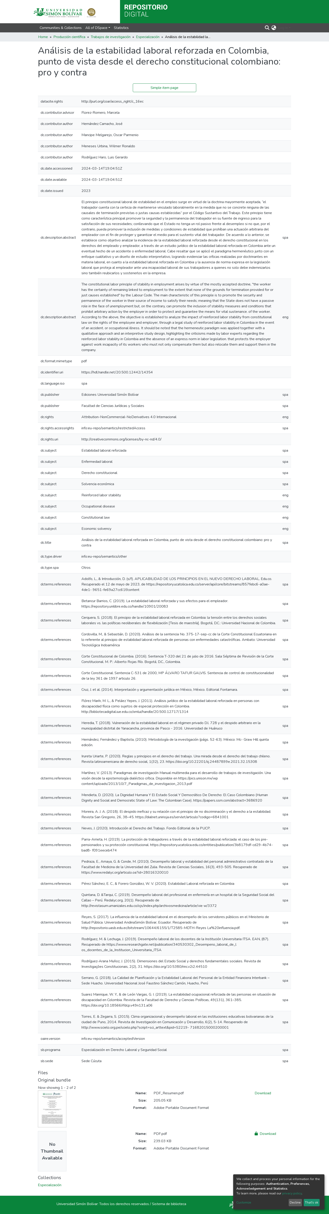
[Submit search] (267, 28)
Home (43, 36)
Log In (283, 27)
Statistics (121, 27)
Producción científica (69, 36)
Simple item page (164, 87)
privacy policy (292, 1193)
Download (263, 1093)
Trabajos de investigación (111, 36)
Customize (243, 1202)
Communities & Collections (61, 27)
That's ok (311, 1202)
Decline (295, 1202)
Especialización (147, 36)
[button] (274, 28)
